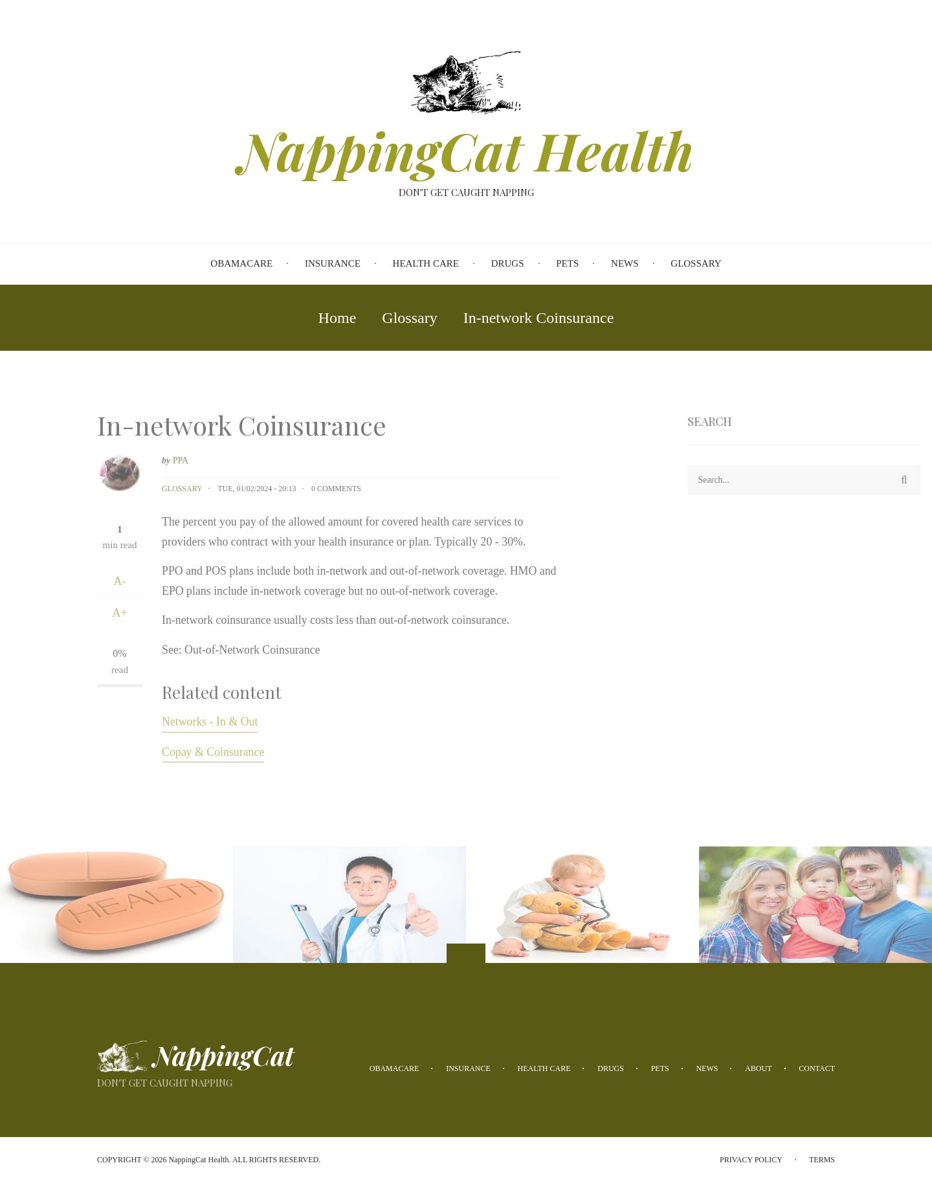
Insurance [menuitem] (333, 263)
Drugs (610, 1068)
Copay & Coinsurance (213, 752)
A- (120, 581)
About (758, 1068)
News (707, 1068)
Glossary (182, 488)
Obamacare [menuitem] (241, 263)
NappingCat (223, 1055)
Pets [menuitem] (567, 263)
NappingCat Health (466, 150)
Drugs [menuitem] (507, 263)
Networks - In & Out (210, 721)
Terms (822, 1159)
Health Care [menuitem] (426, 263)
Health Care (544, 1068)
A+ (119, 612)
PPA (180, 460)
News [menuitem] (625, 263)
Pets (660, 1068)
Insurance (468, 1068)
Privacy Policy (751, 1159)
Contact (817, 1068)
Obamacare (394, 1068)
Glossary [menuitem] (696, 263)
